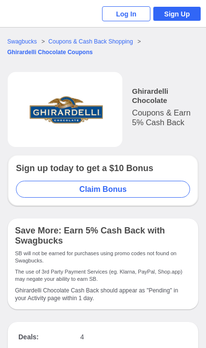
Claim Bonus (103, 189)
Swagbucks (22, 41)
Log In (126, 14)
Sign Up (177, 14)
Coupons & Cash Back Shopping (90, 41)
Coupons (50, 52)
